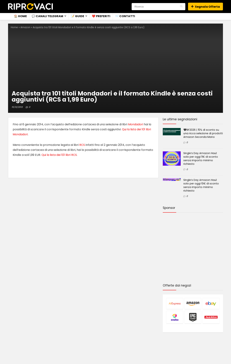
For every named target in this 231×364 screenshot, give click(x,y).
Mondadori (135, 124)
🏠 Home (20, 16)
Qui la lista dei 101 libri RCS (59, 155)
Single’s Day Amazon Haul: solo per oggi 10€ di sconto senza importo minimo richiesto (201, 185)
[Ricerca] (181, 6)
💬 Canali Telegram (47, 16)
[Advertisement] (193, 249)
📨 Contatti (125, 16)
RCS (82, 145)
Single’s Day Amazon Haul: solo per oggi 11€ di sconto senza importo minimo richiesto (200, 158)
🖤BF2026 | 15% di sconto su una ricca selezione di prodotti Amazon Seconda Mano (203, 133)
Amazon (25, 27)
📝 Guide (77, 16)
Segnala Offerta (205, 7)
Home (14, 27)
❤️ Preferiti (101, 16)
